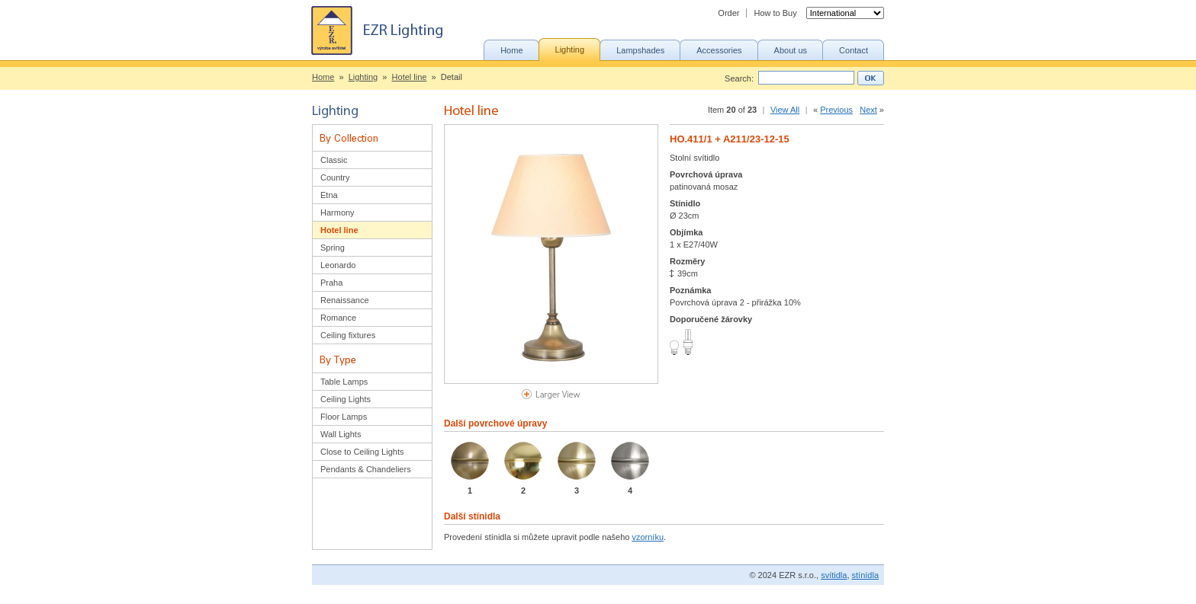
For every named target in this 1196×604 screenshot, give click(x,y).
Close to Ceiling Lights (361, 451)
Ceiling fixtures (347, 335)
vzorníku (648, 537)
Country (335, 177)
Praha (331, 282)
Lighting (363, 76)
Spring (332, 247)
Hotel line (409, 76)
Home (323, 76)
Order (728, 13)
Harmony (337, 212)
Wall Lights (340, 434)
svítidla (834, 575)
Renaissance (344, 300)
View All (784, 109)
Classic (333, 160)
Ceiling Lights (345, 399)
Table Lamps (344, 381)
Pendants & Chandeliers (365, 469)
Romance (338, 317)
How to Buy (775, 13)
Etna (329, 195)
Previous (836, 109)
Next (868, 109)
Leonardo (338, 265)
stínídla (865, 575)
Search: (739, 78)
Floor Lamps (343, 416)
